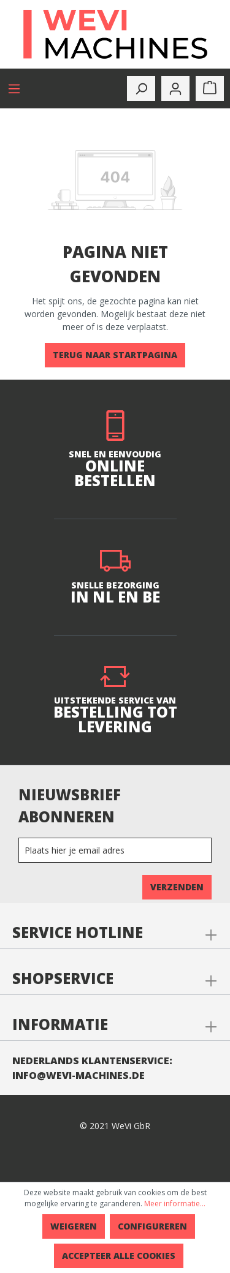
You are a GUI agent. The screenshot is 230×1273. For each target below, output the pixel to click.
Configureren (152, 1226)
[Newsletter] (115, 850)
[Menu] (14, 89)
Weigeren (73, 1226)
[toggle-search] (141, 88)
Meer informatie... (174, 1203)
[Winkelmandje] (210, 88)
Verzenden (177, 887)
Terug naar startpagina (115, 355)
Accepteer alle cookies (118, 1255)
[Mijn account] (175, 88)
